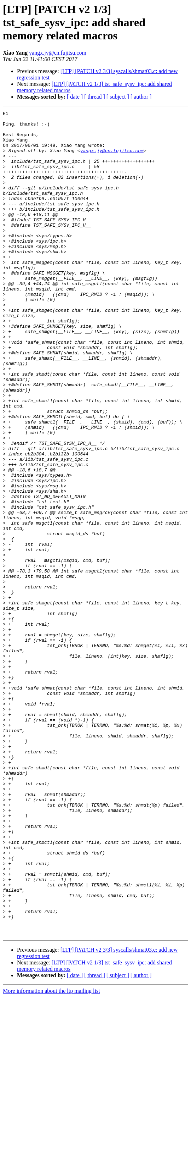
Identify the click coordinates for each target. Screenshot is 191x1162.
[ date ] (75, 97)
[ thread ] (94, 97)
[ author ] (141, 97)
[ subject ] (117, 97)
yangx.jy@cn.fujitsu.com (57, 53)
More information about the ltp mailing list (51, 1156)
